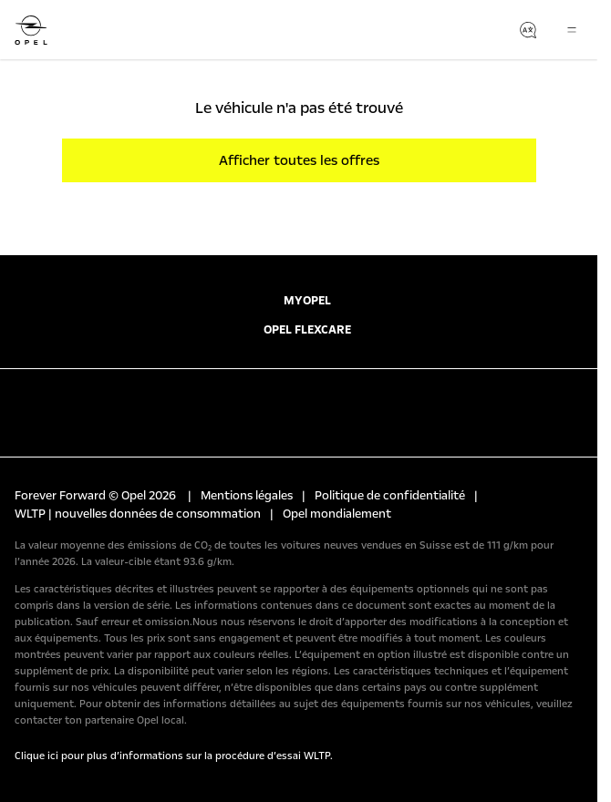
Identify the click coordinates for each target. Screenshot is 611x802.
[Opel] (31, 30)
